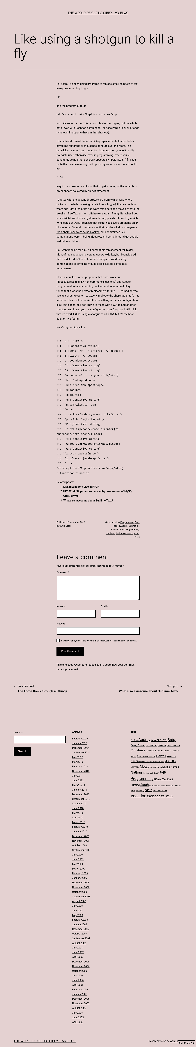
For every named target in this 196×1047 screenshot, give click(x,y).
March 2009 (78, 860)
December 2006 (80, 953)
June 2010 (78, 800)
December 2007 (80, 921)
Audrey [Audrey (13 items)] (144, 731)
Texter (77, 213)
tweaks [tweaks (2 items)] (139, 782)
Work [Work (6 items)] (169, 788)
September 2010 (81, 791)
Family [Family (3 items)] (175, 742)
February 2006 (80, 981)
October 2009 (79, 837)
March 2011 (78, 777)
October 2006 (79, 963)
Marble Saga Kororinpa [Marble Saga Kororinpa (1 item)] (156, 754)
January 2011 (79, 781)
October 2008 (79, 884)
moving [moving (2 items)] (158, 759)
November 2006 (81, 958)
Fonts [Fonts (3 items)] (140, 748)
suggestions (78, 254)
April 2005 (77, 1014)
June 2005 (78, 1009)
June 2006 (78, 972)
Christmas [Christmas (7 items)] (138, 742)
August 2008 (79, 893)
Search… (18, 724)
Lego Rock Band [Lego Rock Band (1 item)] (143, 754)
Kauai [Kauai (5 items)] (134, 753)
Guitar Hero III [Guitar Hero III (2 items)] (149, 748)
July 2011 (77, 767)
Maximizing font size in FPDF (81, 478)
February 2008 (80, 911)
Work (137, 514)
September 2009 (81, 842)
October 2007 (79, 925)
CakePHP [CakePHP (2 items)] (162, 737)
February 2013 (80, 758)
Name (60, 598)
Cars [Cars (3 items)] (177, 737)
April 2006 (77, 977)
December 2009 (80, 828)
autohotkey (133, 518)
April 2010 (77, 809)
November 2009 (81, 832)
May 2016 (77, 753)
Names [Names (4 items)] (175, 759)
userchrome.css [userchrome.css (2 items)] (160, 782)
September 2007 (81, 930)
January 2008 (79, 916)
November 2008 (81, 879)
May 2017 (77, 749)
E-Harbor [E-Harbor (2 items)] (167, 743)
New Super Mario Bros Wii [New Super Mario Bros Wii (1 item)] (151, 765)
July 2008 (77, 897)
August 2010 (79, 795)
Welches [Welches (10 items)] (153, 788)
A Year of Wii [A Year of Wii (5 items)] (159, 732)
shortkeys (110, 525)
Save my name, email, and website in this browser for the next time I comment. (99, 633)
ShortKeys (92, 199)
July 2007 (77, 939)
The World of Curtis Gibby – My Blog (45, 1033)
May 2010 (77, 805)
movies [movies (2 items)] (151, 759)
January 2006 (79, 986)
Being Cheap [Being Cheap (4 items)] (138, 737)
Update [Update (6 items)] (147, 782)
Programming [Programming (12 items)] (142, 770)
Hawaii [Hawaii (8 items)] (161, 748)
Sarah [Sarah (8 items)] (144, 777)
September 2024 (81, 744)
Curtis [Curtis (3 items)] (160, 742)
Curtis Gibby (65, 518)
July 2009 (77, 846)
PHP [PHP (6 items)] (163, 764)
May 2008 (77, 907)
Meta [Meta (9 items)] (144, 759)
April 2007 (77, 949)
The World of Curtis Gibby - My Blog (98, 13)
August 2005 (79, 1000)
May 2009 (77, 856)
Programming (127, 514)
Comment (62, 564)
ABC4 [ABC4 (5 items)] (134, 732)
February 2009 (80, 865)
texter (136, 525)
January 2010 (79, 823)
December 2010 (80, 786)
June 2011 (78, 772)
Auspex (126, 281)
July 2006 (77, 967)
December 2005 (80, 990)
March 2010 (78, 814)
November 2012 (81, 763)
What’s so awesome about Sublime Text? (88, 492)
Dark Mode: (186, 1043)
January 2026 (79, 735)
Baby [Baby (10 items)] (172, 732)
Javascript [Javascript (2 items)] (171, 748)
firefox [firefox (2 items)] (133, 748)
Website (60, 615)
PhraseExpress (65, 281)
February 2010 (80, 818)
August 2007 (79, 935)
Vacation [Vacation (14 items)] (138, 788)
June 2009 (78, 851)
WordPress (176, 1033)
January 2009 (79, 870)
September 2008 (81, 888)
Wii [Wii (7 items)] (163, 788)
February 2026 (80, 730)
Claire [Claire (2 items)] (148, 743)
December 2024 (80, 739)
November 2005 (81, 995)
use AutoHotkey (105, 254)
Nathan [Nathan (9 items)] (136, 764)
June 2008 (78, 902)
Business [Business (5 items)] (151, 737)
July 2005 (77, 1004)
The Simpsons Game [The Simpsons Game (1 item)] (167, 777)
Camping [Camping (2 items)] (171, 737)
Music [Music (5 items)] (166, 759)
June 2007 (78, 944)
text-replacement (124, 525)
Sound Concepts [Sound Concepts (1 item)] (154, 777)
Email (104, 598)
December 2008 (80, 874)
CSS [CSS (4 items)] (153, 742)
